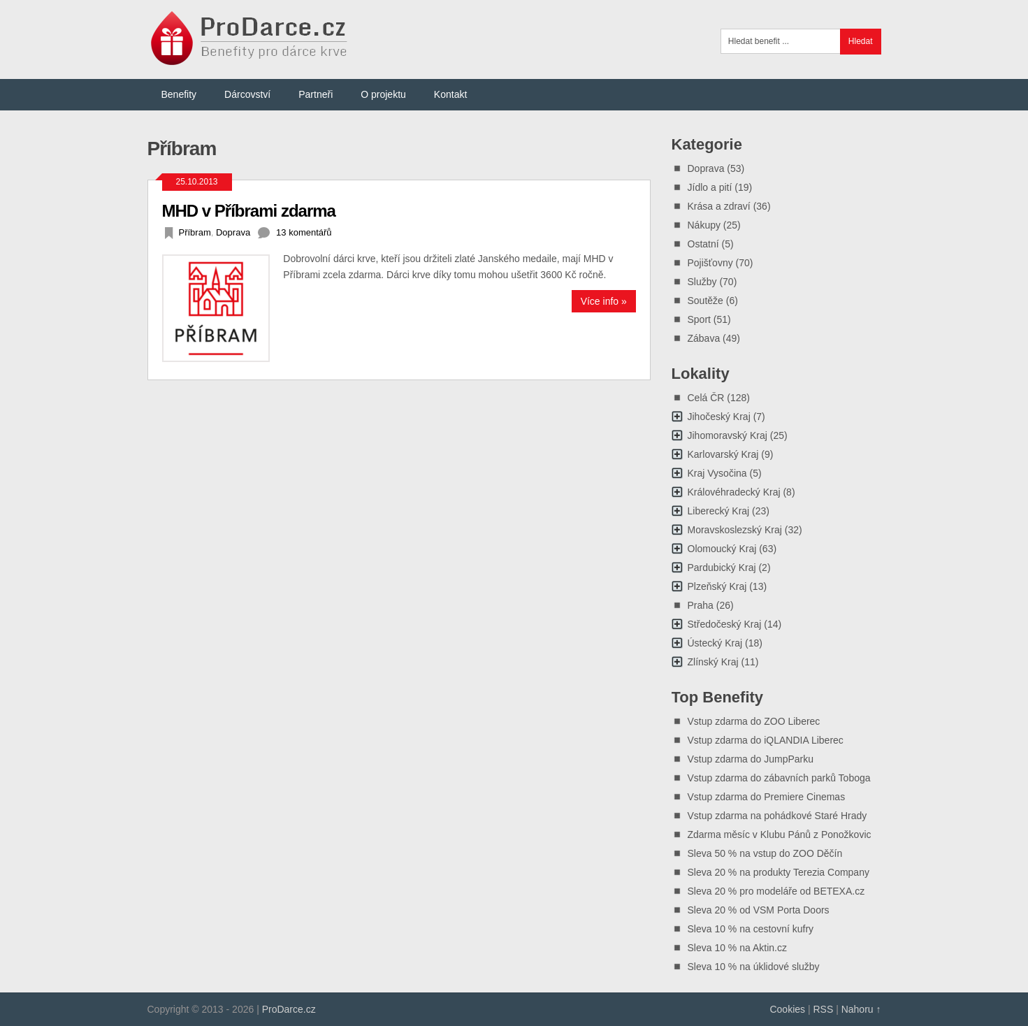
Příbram (195, 232)
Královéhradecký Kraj (734, 492)
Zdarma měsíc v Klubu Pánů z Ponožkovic (779, 834)
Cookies (787, 1009)
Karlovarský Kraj (723, 454)
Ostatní (703, 244)
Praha (701, 605)
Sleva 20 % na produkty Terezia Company (778, 872)
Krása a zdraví (719, 206)
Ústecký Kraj (715, 643)
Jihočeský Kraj (719, 416)
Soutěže (705, 300)
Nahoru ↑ (861, 1009)
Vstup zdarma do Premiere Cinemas (767, 796)
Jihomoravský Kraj (727, 435)
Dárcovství (247, 94)
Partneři (315, 94)
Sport (699, 319)
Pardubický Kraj (722, 567)
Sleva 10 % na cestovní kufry (751, 928)
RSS (823, 1009)
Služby (702, 281)
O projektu (383, 94)
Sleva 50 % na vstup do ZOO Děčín (765, 853)
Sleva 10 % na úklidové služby (754, 966)
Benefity (179, 94)
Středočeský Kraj (725, 624)
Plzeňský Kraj (717, 586)
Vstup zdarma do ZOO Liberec (754, 721)
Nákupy (704, 225)
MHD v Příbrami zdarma (248, 210)
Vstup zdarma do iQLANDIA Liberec (766, 740)
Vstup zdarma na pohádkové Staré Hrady (777, 815)
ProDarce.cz (289, 1009)
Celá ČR (706, 397)
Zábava (704, 338)
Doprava (233, 232)
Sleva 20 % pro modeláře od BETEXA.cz (776, 891)
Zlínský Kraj (713, 661)
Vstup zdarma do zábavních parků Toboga (779, 777)
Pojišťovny (710, 262)
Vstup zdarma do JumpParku (751, 759)
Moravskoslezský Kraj (735, 529)
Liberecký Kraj (719, 510)
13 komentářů (304, 232)
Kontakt (450, 94)
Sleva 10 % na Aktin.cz (737, 947)
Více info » (604, 301)
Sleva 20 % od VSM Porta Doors (759, 910)
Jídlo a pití (710, 187)
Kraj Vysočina (717, 473)
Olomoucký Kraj (722, 548)
